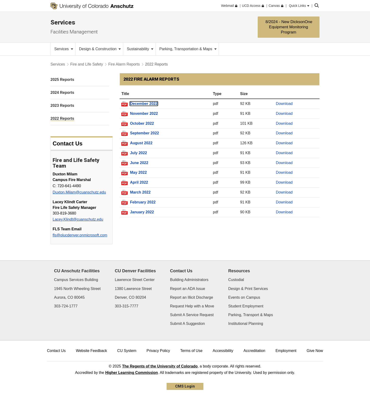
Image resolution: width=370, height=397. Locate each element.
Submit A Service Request (192, 315)
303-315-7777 (126, 306)
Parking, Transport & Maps (250, 315)
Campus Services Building (76, 280)
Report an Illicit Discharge (191, 297)
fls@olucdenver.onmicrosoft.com (80, 235)
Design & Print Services (248, 289)
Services (62, 22)
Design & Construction (100, 49)
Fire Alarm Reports (124, 64)
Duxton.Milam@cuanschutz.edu (79, 192)
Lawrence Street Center (135, 280)
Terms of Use (191, 351)
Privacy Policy (158, 351)
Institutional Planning (245, 324)
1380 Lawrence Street (133, 289)
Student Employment (245, 306)
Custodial (236, 280)
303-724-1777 (66, 306)
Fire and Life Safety (86, 64)
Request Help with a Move (192, 306)
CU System (126, 351)
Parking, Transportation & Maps (188, 49)
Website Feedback (91, 351)
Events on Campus (244, 297)
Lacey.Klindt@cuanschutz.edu (78, 219)
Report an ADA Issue (187, 289)
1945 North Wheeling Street (77, 289)
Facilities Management (74, 32)
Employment (285, 351)
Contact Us (56, 351)
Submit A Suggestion (187, 324)
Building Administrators (189, 280)
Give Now (315, 351)
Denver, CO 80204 (130, 297)
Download (284, 104)
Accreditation (254, 351)
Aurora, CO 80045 (69, 297)
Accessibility (223, 351)
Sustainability (140, 49)
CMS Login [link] (185, 386)
